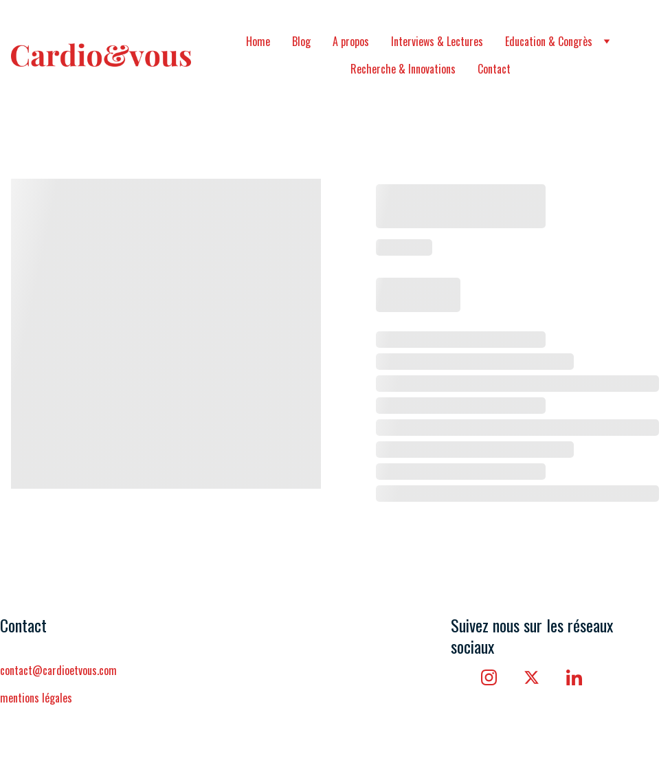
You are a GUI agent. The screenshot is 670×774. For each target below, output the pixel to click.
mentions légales (37, 697)
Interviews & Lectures (437, 41)
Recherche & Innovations (403, 68)
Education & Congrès (548, 41)
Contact (494, 68)
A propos (351, 41)
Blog (301, 41)
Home (258, 41)
